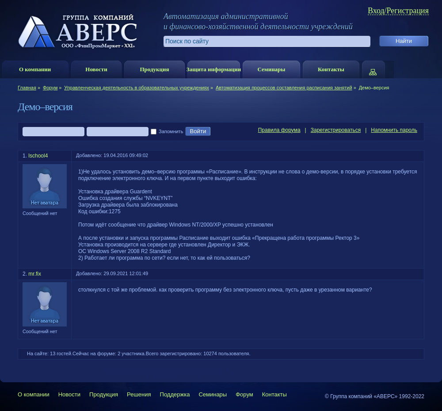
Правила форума (279, 130)
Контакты (331, 69)
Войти (197, 131)
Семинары (271, 69)
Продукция (154, 69)
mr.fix (34, 274)
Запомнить (167, 132)
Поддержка (175, 394)
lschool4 (38, 156)
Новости (96, 69)
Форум (50, 87)
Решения (139, 394)
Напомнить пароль (394, 130)
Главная (27, 87)
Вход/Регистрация (398, 11)
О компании (35, 69)
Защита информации (214, 69)
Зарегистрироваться (336, 130)
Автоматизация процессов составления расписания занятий (284, 87)
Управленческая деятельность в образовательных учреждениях (136, 87)
